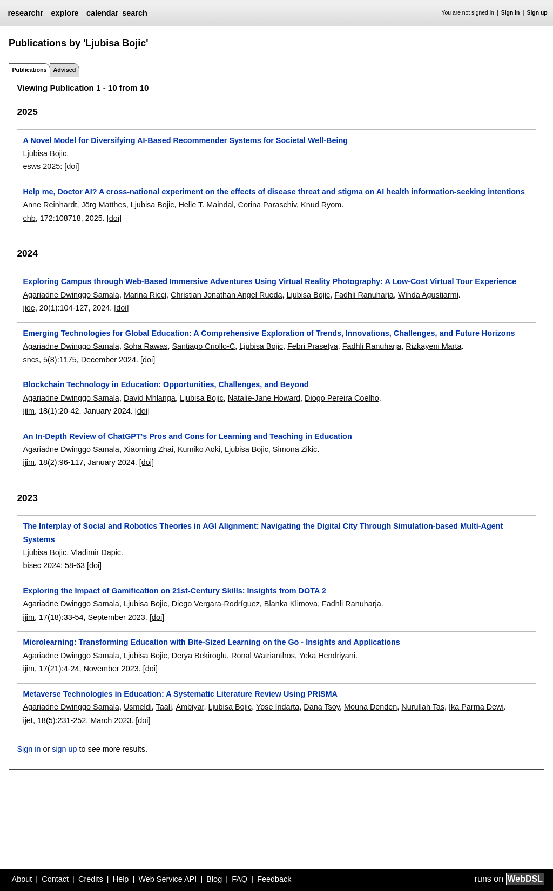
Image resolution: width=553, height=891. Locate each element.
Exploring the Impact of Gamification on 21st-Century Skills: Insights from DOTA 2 (174, 590)
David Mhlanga (150, 398)
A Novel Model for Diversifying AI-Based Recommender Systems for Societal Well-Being (185, 140)
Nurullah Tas (422, 707)
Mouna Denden (370, 707)
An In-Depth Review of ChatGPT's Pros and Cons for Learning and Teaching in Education (187, 436)
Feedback (274, 879)
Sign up (537, 13)
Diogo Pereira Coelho (342, 398)
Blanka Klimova (291, 603)
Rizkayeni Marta (433, 346)
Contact (55, 879)
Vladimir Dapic (96, 552)
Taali (164, 707)
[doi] (71, 166)
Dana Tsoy (322, 707)
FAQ (239, 879)
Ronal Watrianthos (263, 655)
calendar (102, 13)
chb (29, 218)
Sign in (510, 13)
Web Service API (167, 879)
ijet (27, 720)
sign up (64, 749)
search (134, 13)
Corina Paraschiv (267, 204)
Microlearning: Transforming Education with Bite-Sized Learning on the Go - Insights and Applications (211, 642)
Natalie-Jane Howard (264, 398)
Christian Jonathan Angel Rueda (226, 295)
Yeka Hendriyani (327, 655)
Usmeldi (138, 707)
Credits (90, 879)
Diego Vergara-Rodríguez (216, 603)
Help (121, 879)
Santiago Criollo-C (203, 346)
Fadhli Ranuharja (364, 295)
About (22, 879)
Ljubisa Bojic (44, 153)
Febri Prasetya (312, 346)
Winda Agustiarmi (428, 295)
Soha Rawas (146, 346)
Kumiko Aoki (199, 449)
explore (64, 13)
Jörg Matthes (103, 204)
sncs (31, 359)
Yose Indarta (277, 707)
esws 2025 (41, 166)
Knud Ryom (321, 204)
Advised (64, 69)
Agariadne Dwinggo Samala (71, 295)
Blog (214, 879)
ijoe (29, 307)
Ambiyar (190, 707)
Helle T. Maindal (205, 204)
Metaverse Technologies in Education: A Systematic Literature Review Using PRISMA (180, 694)
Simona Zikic (295, 449)
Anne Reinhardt (50, 204)
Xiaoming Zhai (148, 449)
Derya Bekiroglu (199, 655)
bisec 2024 (41, 565)
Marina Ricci (145, 295)
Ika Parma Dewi (476, 707)
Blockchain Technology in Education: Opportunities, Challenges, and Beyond (165, 384)
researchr (25, 13)
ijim (29, 411)
